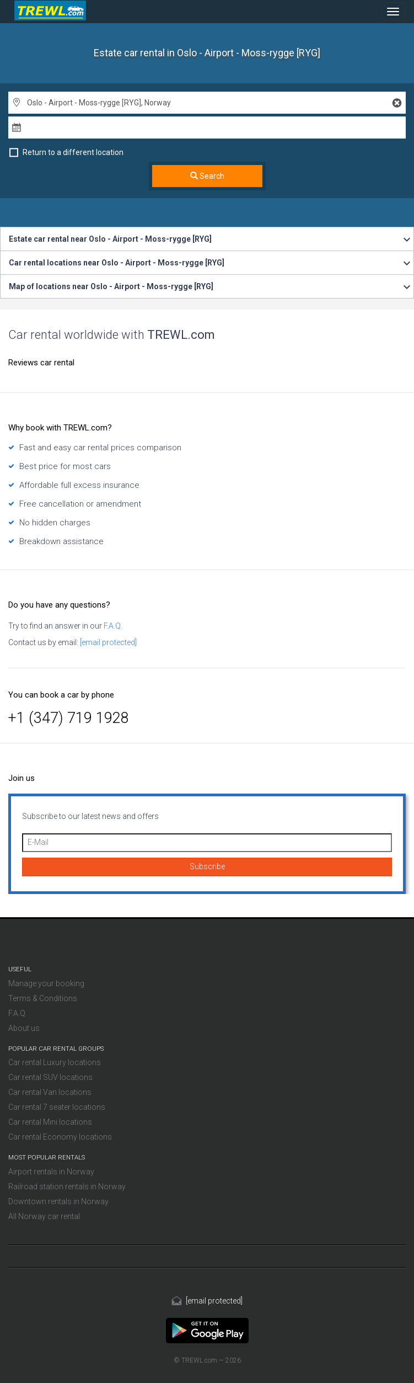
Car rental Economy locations (60, 1136)
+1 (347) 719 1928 (68, 718)
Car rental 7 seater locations (56, 1107)
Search (207, 176)
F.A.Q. (112, 625)
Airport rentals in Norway (51, 1171)
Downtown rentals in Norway (58, 1201)
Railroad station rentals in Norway (67, 1186)
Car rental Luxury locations (54, 1062)
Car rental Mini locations (50, 1122)
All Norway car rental (44, 1216)
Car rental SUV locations (50, 1077)
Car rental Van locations (50, 1092)
